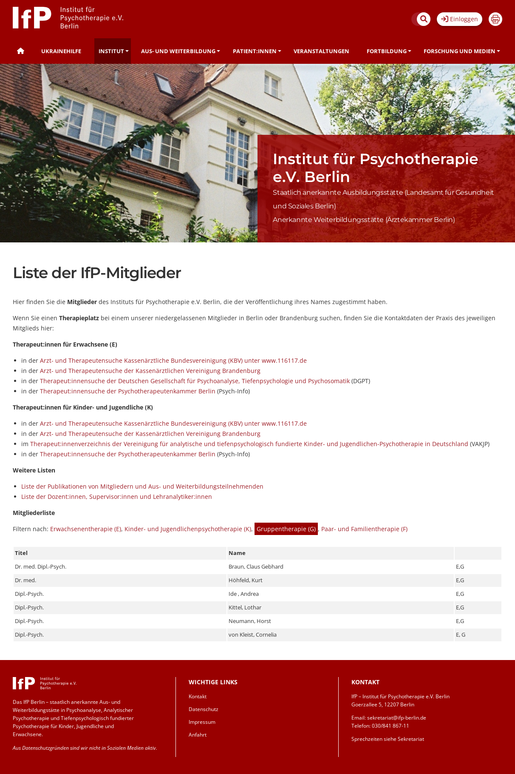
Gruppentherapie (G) (286, 529)
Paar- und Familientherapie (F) (364, 529)
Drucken (495, 19)
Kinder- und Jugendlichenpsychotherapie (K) (188, 529)
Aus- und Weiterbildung (178, 51)
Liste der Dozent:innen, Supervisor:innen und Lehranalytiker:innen (116, 496)
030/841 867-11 (390, 725)
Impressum (202, 722)
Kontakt (198, 696)
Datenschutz (203, 709)
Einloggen (459, 19)
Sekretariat (411, 739)
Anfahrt (198, 734)
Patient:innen (255, 51)
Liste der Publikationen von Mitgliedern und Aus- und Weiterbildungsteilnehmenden (142, 486)
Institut (111, 51)
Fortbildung (387, 51)
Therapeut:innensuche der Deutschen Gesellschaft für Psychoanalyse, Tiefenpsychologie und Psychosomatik (195, 381)
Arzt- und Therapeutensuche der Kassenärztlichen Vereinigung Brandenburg (150, 371)
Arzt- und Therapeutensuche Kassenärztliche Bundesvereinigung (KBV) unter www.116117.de (173, 360)
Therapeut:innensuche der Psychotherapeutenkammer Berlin (127, 391)
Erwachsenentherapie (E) (85, 529)
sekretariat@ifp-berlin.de (396, 717)
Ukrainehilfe (61, 51)
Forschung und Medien (459, 51)
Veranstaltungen (321, 51)
